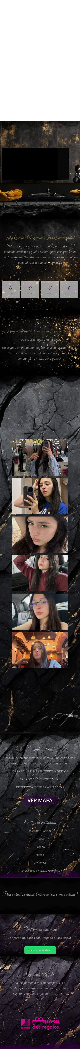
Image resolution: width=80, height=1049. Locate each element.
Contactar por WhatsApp (40, 950)
